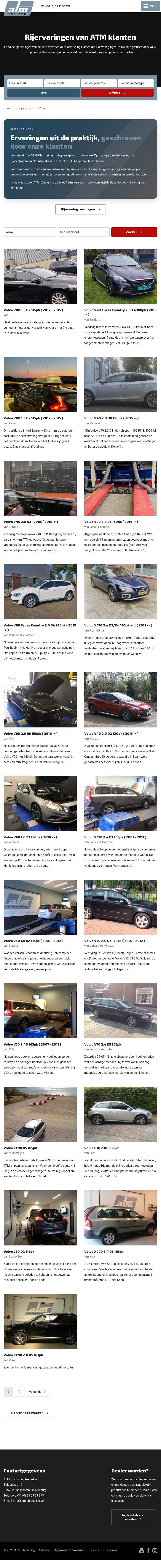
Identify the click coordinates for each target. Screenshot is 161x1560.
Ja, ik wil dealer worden (133, 1517)
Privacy (94, 1550)
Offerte (114, 92)
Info (43, 92)
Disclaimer (110, 1550)
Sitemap (44, 1550)
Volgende (35, 1391)
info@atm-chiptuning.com (29, 1501)
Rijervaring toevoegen (78, 209)
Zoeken (132, 232)
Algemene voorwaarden (69, 1550)
